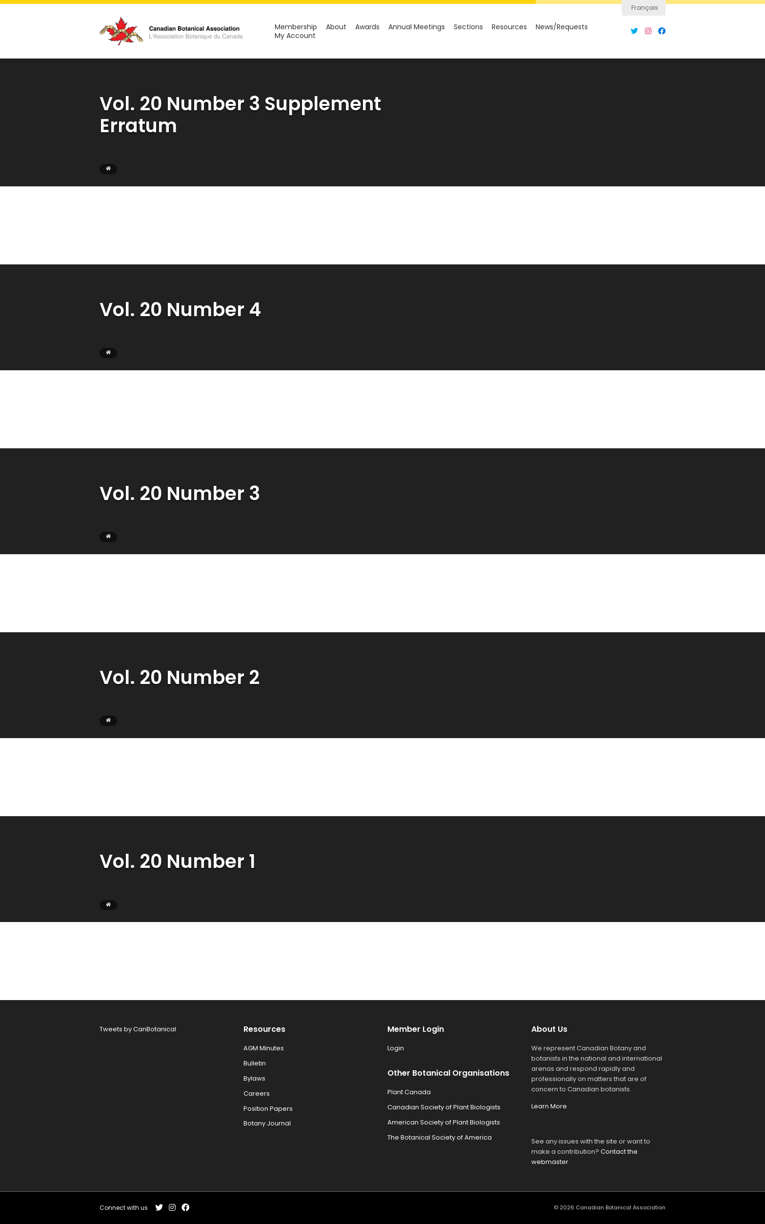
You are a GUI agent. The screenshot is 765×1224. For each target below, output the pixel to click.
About (336, 27)
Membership (296, 27)
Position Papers (268, 1108)
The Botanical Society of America (439, 1137)
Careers (256, 1093)
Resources (509, 27)
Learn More (549, 1106)
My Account (295, 36)
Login (395, 1048)
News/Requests (562, 27)
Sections (468, 27)
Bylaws (254, 1078)
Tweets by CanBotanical (138, 1029)
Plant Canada (409, 1092)
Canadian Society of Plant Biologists (444, 1107)
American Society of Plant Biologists (443, 1122)
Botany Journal (267, 1123)
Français (644, 7)
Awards (367, 27)
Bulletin (254, 1063)
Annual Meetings (416, 27)
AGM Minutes (263, 1048)
